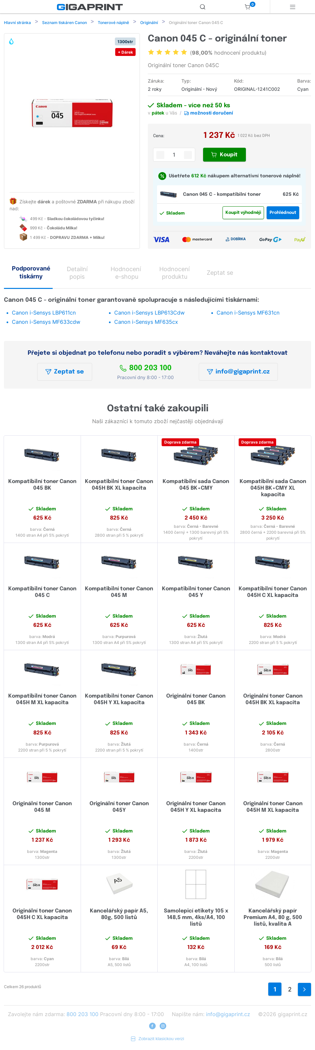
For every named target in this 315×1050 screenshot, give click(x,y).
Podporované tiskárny (31, 273)
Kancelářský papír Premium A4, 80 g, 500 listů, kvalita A (273, 918)
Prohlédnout (283, 213)
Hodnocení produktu (174, 273)
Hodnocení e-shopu (126, 273)
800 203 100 (145, 368)
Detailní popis (77, 273)
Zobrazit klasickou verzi (157, 1039)
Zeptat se (64, 372)
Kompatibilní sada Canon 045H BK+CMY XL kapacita (273, 488)
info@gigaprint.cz (238, 372)
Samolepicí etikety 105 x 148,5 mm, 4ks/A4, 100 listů (196, 918)
